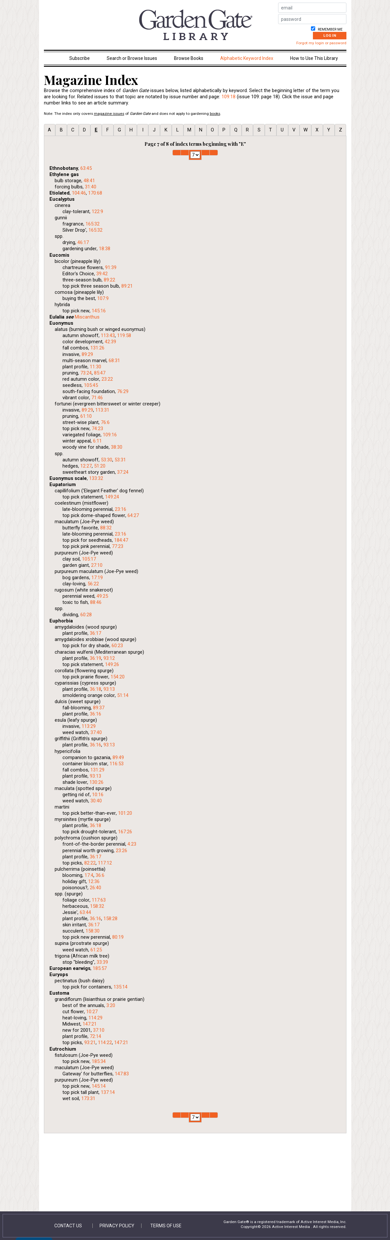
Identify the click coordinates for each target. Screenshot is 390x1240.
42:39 (110, 342)
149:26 (112, 664)
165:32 (93, 224)
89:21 (127, 286)
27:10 (96, 565)
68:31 (114, 360)
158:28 (110, 918)
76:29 (122, 391)
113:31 (102, 410)
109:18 (228, 97)
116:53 (117, 764)
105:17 (89, 559)
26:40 (95, 888)
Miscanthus (87, 317)
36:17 (95, 633)
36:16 (95, 714)
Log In (329, 35)
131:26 (97, 348)
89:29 (87, 354)
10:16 (97, 794)
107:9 (103, 298)
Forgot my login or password (321, 43)
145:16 (99, 311)
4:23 (132, 844)
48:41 (89, 181)
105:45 (91, 385)
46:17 (83, 242)
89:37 (98, 708)
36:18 (95, 689)
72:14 (95, 1036)
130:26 (96, 782)
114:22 (105, 1042)
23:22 (107, 379)
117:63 (99, 900)
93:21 (90, 1042)
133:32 (96, 478)
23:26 (121, 850)
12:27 (86, 466)
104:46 (79, 193)
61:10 (86, 416)
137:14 (108, 1092)
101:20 (125, 813)
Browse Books (188, 58)
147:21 (90, 1024)
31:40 (90, 187)
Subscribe (79, 58)
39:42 (102, 274)
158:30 (93, 931)
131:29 (97, 770)
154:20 (118, 677)
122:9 (97, 211)
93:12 (109, 658)
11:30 (95, 367)
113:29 (89, 726)
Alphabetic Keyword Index (246, 58)
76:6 (105, 422)
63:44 (85, 912)
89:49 (118, 757)
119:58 (124, 335)
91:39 (110, 267)
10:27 (92, 1012)
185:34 (99, 1061)
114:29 (95, 1018)
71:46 (97, 398)
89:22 (109, 280)
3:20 (110, 1005)
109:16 (110, 435)
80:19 (118, 937)
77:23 (117, 546)
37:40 (96, 732)
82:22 (90, 863)
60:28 (86, 615)
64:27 (133, 515)
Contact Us (68, 1225)
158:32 (97, 906)
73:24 (86, 373)
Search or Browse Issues (132, 58)
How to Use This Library (314, 58)
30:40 (96, 801)
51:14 (122, 695)
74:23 (97, 428)
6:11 (97, 441)
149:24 (112, 497)
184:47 (121, 540)
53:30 (106, 460)
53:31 (120, 460)
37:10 (98, 1030)
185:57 (100, 968)
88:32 (106, 528)
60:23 (117, 645)
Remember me (330, 29)
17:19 (97, 577)
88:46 (95, 602)
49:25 (102, 596)
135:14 (121, 987)
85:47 (99, 373)
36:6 (100, 875)
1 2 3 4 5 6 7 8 (195, 154)
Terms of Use (166, 1225)
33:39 (102, 962)
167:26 (125, 832)
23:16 (120, 509)
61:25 (96, 950)
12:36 (94, 881)
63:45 (86, 168)
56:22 (93, 584)
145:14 (99, 1086)
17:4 (89, 875)
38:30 (116, 447)
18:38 (104, 249)
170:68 (95, 193)
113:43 (108, 335)
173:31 (88, 1098)
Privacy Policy (117, 1225)
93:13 (109, 689)
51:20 (99, 466)
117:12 (105, 863)
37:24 (122, 472)
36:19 (95, 658)
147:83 (122, 1074)
